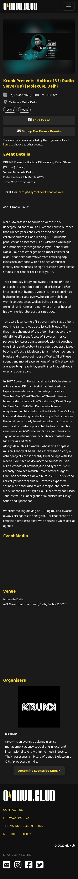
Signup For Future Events (39, 131)
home (6, 144)
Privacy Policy (16, 818)
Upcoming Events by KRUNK (39, 771)
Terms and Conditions (23, 826)
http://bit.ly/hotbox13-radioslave (41, 192)
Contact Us (13, 810)
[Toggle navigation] (69, 6)
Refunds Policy (17, 834)
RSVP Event (39, 120)
